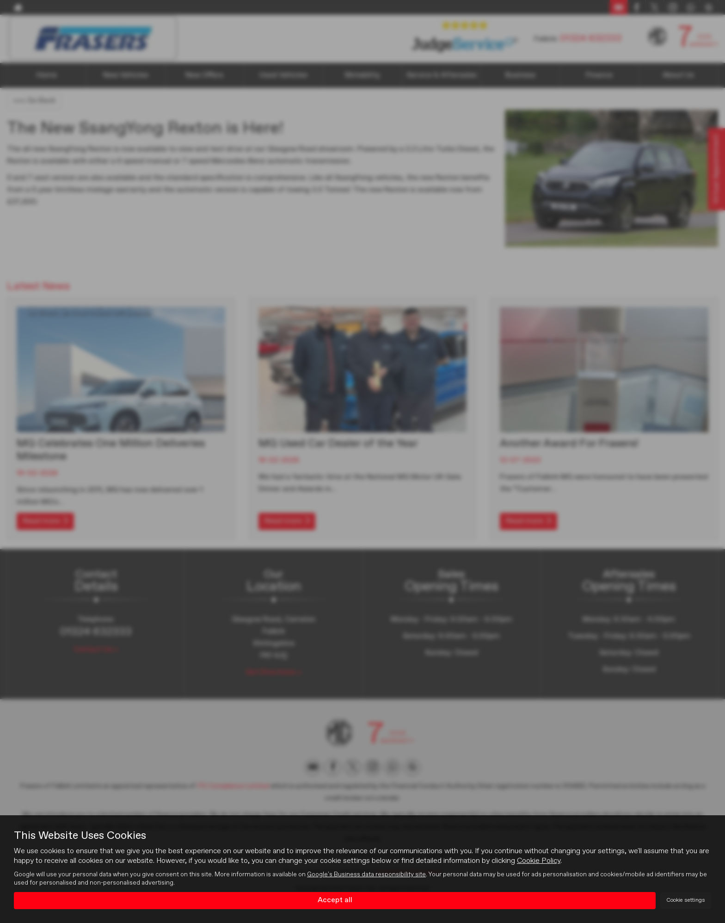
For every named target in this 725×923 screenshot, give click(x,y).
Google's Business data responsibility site (366, 875)
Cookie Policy (538, 861)
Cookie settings (685, 900)
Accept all (335, 900)
